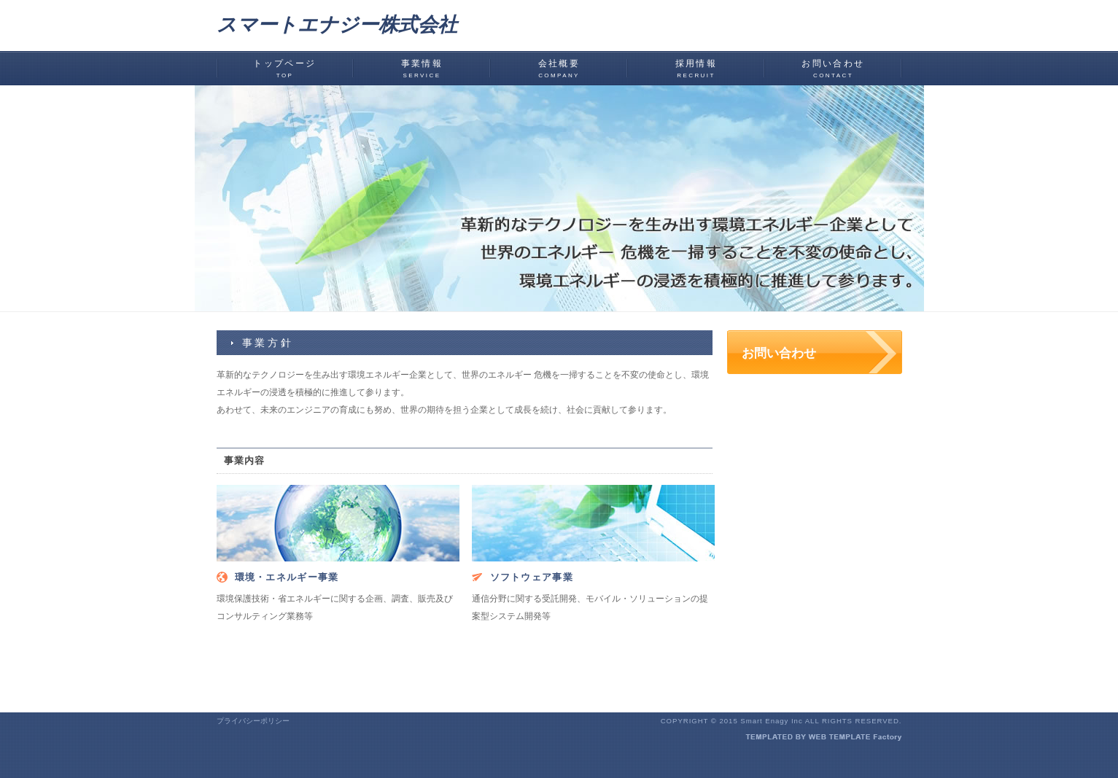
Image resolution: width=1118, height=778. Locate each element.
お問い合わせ (832, 68)
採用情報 (696, 68)
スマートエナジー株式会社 (337, 25)
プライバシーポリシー (253, 721)
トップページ (284, 68)
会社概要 (559, 68)
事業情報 (422, 68)
